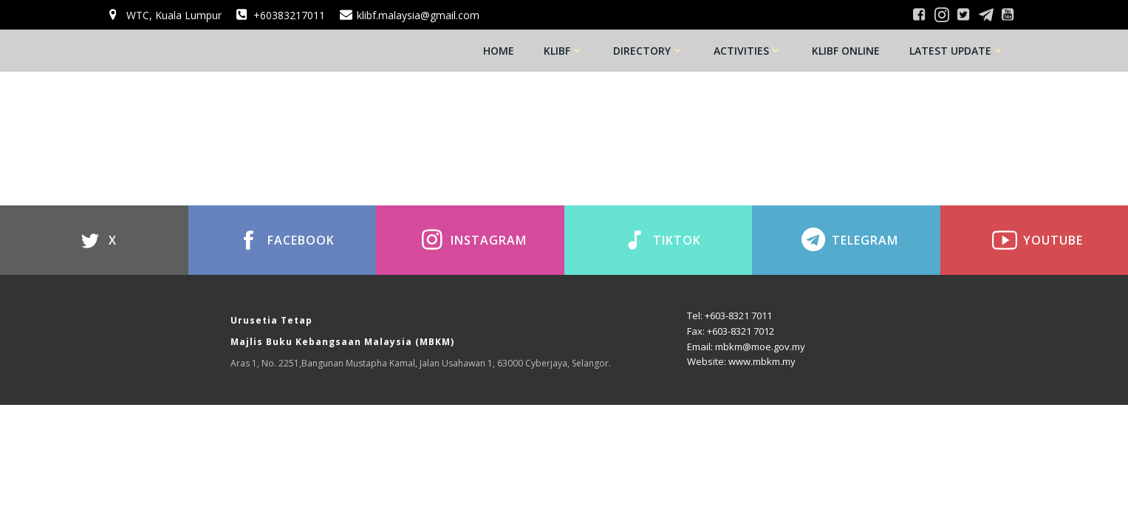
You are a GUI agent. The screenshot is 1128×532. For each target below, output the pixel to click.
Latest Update (957, 51)
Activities (748, 51)
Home (498, 51)
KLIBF (564, 51)
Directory (648, 51)
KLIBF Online (846, 51)
